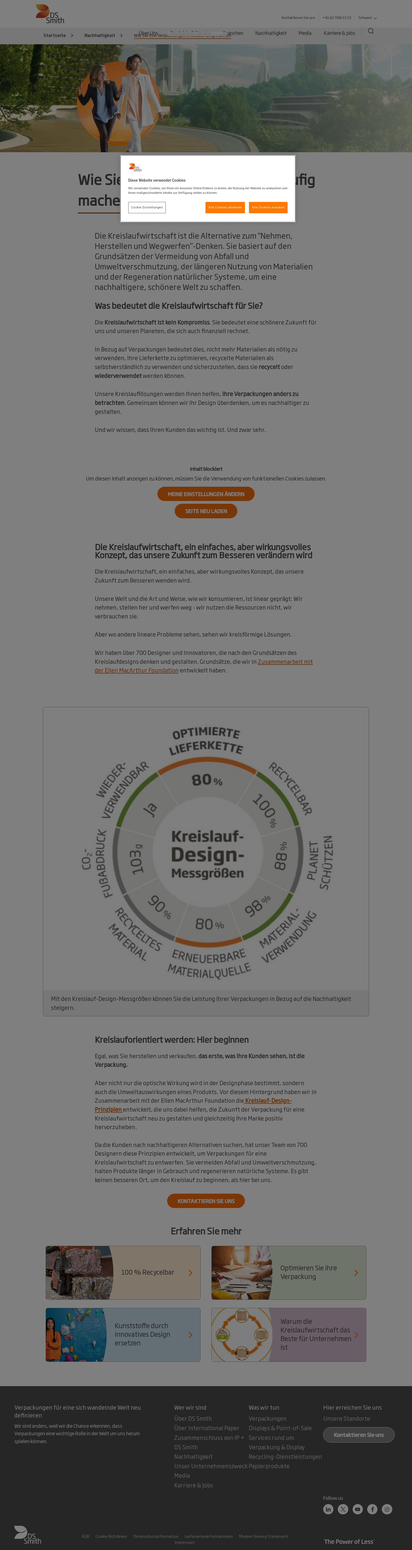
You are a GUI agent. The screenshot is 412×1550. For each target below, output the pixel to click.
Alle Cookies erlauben (268, 207)
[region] (208, 188)
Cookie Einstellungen (147, 207)
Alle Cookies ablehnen (225, 207)
